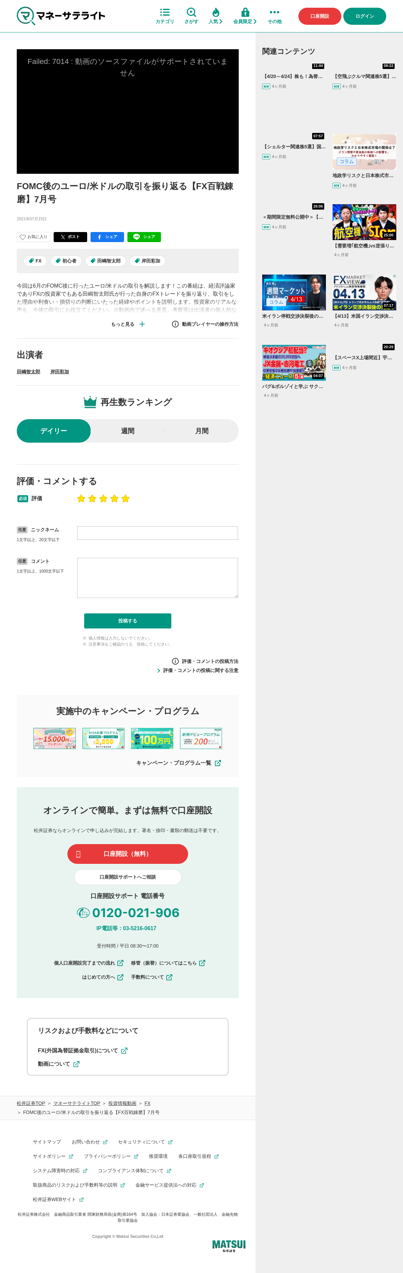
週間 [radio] (127, 431)
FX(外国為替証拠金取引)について (82, 1051)
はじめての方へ (103, 977)
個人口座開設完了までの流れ (89, 963)
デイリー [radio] (53, 431)
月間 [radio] (202, 431)
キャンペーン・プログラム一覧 (179, 763)
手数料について (152, 977)
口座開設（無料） (128, 853)
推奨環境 (158, 1156)
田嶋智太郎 (109, 261)
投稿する (127, 620)
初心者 (69, 261)
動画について (58, 1064)
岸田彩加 (150, 261)
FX (39, 261)
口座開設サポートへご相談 (128, 877)
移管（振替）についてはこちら (168, 963)
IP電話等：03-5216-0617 (127, 928)
